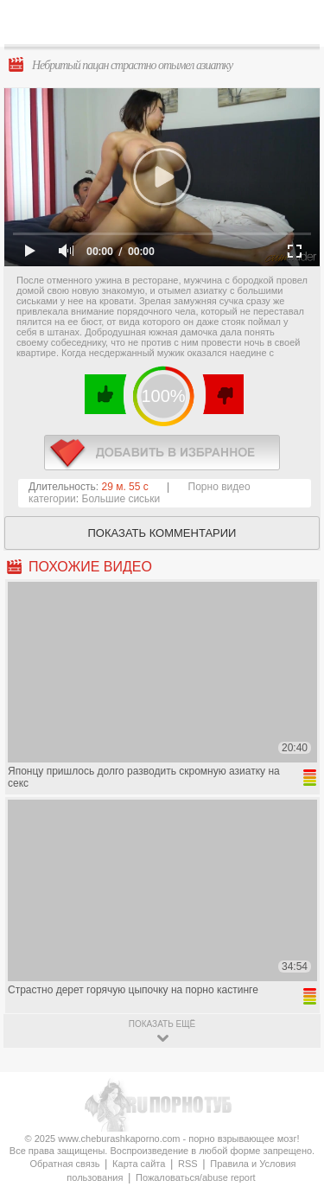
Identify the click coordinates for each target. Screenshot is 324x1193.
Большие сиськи (121, 499)
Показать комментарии (162, 532)
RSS (188, 1163)
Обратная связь (64, 1163)
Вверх (290, 1124)
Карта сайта (138, 1163)
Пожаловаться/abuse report (196, 1177)
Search (297, 23)
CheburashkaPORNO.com (166, 27)
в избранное (162, 452)
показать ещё (162, 1024)
